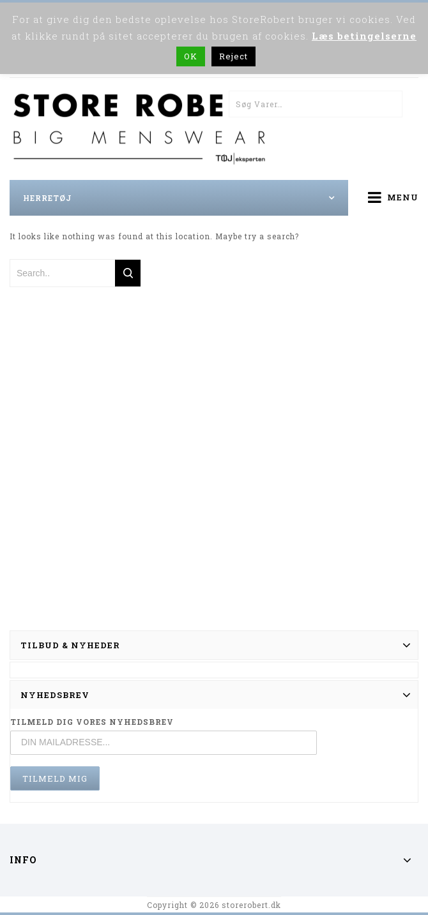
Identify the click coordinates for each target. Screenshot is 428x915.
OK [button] (190, 56)
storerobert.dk (251, 905)
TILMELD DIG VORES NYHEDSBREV (92, 722)
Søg (389, 104)
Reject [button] (233, 56)
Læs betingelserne (364, 35)
